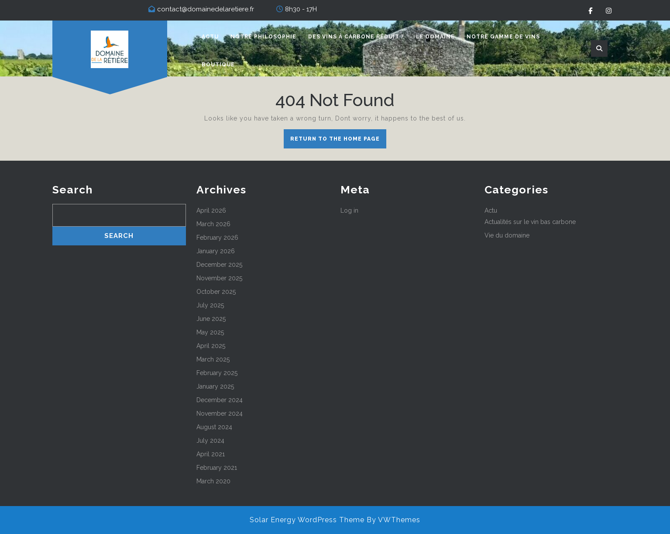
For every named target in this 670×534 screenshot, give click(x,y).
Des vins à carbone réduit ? (356, 37)
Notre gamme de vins (503, 37)
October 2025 (216, 291)
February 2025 (216, 372)
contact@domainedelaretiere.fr (205, 9)
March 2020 (213, 481)
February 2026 (217, 237)
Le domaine (435, 37)
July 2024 (210, 440)
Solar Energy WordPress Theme (307, 520)
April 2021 (210, 454)
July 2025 (210, 305)
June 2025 (211, 318)
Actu (210, 37)
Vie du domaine (506, 235)
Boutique (218, 65)
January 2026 (215, 251)
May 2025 (210, 332)
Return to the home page (338, 141)
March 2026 (213, 223)
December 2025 (219, 264)
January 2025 (215, 386)
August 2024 (214, 427)
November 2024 (219, 413)
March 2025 (213, 359)
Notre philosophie (263, 37)
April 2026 (211, 210)
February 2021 (216, 467)
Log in (349, 210)
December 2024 (219, 399)
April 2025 (210, 345)
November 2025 (219, 278)
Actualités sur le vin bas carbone (530, 221)
